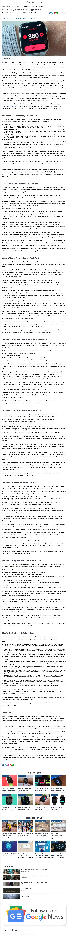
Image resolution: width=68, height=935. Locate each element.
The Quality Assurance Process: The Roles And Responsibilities (20, 933)
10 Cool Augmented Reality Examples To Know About (34, 869)
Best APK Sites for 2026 (9, 854)
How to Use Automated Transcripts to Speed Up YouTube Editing (42, 855)
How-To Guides (6, 18)
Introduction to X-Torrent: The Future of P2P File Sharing (35, 876)
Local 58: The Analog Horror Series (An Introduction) (33, 894)
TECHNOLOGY (31, 18)
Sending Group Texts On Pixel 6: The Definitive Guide (34, 882)
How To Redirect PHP (26, 888)
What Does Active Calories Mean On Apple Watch (58, 790)
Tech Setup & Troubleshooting (19, 18)
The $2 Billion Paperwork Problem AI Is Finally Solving (58, 835)
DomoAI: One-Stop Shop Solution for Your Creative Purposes (25, 835)
